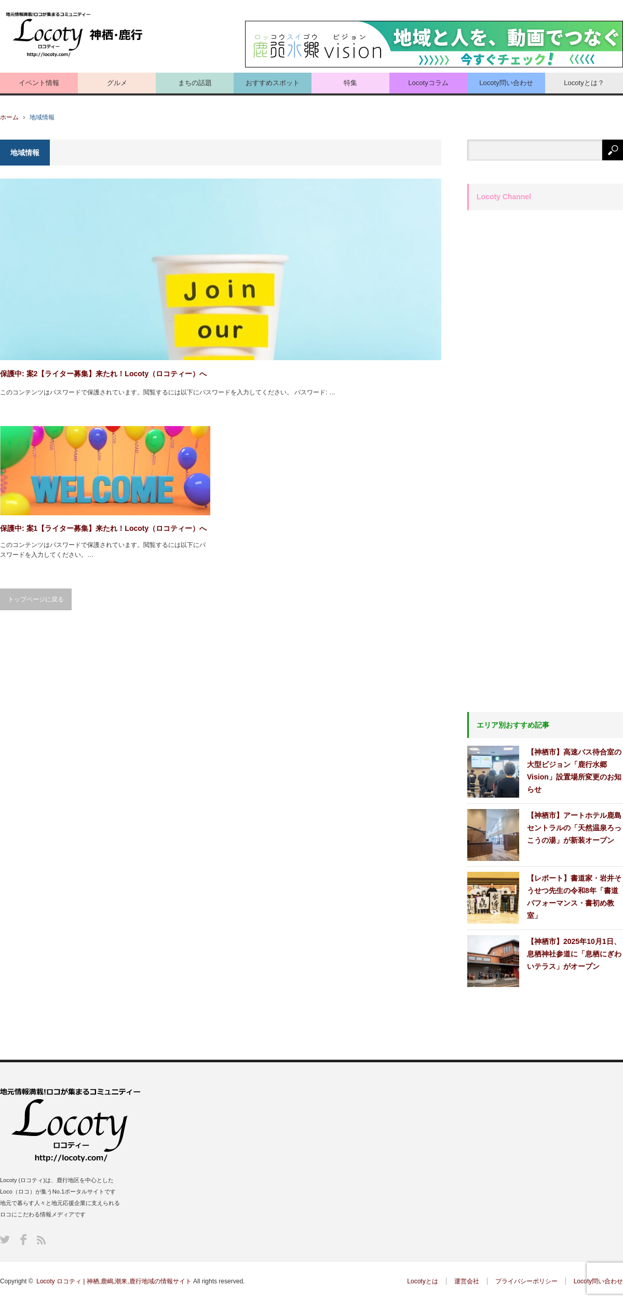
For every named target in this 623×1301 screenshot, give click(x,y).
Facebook (23, 1239)
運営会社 (466, 1281)
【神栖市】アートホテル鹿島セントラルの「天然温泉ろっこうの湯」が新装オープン (574, 827)
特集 (350, 83)
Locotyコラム (428, 83)
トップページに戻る (36, 599)
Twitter (5, 1239)
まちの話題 (195, 83)
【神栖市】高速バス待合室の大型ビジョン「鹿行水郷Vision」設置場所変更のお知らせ (574, 770)
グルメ (117, 83)
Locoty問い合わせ (506, 83)
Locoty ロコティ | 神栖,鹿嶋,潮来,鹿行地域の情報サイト (113, 1281)
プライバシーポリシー (526, 1281)
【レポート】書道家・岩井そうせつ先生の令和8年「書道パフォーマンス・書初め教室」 (574, 897)
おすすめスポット (273, 83)
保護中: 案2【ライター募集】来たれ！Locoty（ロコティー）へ (103, 373)
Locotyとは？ (584, 83)
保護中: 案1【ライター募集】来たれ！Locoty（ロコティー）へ (103, 528)
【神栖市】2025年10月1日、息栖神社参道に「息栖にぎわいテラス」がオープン (574, 953)
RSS (41, 1240)
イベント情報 (39, 83)
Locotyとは (422, 1281)
